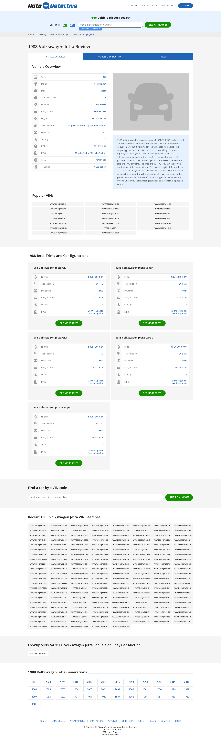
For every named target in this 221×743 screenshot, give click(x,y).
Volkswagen (100, 83)
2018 (76, 682)
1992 (62, 696)
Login (185, 5)
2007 (62, 689)
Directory (127, 721)
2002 (131, 689)
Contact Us (167, 5)
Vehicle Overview (55, 56)
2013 (145, 682)
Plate (72, 24)
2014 (131, 682)
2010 (186, 682)
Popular (112, 721)
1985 (145, 696)
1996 (48, 696)
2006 (76, 689)
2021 (34, 682)
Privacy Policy (77, 721)
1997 (34, 696)
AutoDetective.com (52, 5)
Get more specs (69, 323)
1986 (131, 696)
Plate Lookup (149, 5)
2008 (48, 689)
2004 (103, 689)
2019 (62, 682)
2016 (103, 682)
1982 (186, 696)
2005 (89, 689)
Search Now (156, 24)
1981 (34, 704)
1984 (159, 696)
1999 (172, 689)
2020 (48, 682)
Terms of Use (57, 721)
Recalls (165, 56)
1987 (117, 696)
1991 (76, 696)
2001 (145, 689)
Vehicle (110, 56)
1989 (103, 696)
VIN (65, 24)
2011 (172, 682)
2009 (34, 689)
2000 (159, 689)
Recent (141, 721)
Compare (165, 721)
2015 (117, 682)
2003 (117, 689)
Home (134, 5)
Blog (153, 721)
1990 (89, 696)
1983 (172, 696)
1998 (186, 689)
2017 (89, 682)
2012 (159, 682)
